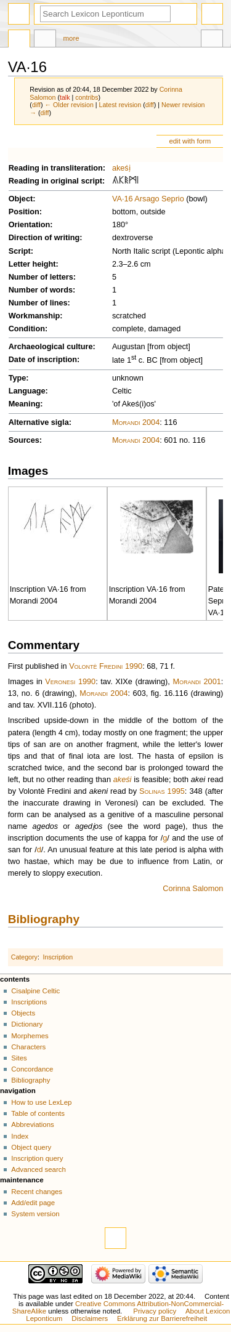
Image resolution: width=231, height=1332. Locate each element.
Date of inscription (43, 359)
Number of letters (41, 277)
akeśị (121, 168)
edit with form (190, 141)
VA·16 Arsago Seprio (148, 199)
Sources (24, 440)
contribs (86, 97)
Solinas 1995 (162, 791)
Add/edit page (33, 1202)
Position (24, 212)
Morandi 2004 (136, 422)
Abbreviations (32, 1124)
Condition (27, 329)
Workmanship (34, 316)
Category (24, 957)
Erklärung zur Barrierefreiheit (162, 1318)
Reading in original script (55, 181)
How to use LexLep (41, 1102)
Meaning (24, 404)
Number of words (41, 290)
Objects (23, 1013)
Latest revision (120, 104)
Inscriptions (29, 1002)
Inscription (58, 957)
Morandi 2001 (196, 681)
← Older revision (68, 104)
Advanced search (38, 1169)
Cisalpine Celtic (35, 991)
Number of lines (38, 303)
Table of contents (38, 1113)
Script (20, 251)
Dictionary (27, 1024)
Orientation (30, 224)
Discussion (44, 40)
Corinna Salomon (193, 888)
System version (35, 1213)
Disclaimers (89, 1318)
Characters (28, 1047)
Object (21, 199)
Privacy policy (154, 1311)
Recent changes (36, 1191)
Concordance (32, 1069)
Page (19, 40)
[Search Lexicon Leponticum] (105, 14)
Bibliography (43, 919)
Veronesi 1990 (70, 681)
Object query (31, 1147)
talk (65, 97)
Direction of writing (44, 237)
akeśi (122, 779)
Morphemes (29, 1035)
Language (27, 391)
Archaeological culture (51, 346)
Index (19, 1136)
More (71, 38)
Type (17, 378)
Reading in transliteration (56, 168)
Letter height (32, 264)
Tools (211, 40)
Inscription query (37, 1158)
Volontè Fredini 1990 (105, 666)
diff (36, 104)
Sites (18, 1058)
